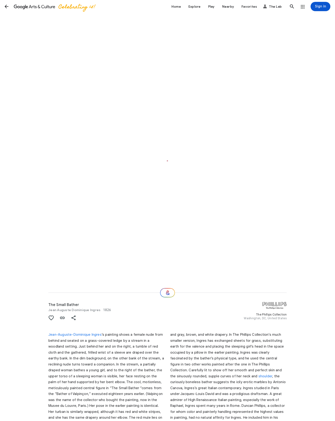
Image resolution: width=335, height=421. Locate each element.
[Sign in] (320, 6)
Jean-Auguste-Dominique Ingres (75, 334)
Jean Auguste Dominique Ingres (74, 310)
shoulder (265, 376)
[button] (6, 6)
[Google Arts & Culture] (54, 6)
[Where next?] (167, 292)
